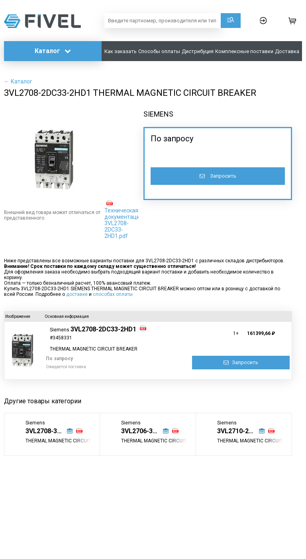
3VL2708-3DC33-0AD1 (49, 431)
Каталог (53, 51)
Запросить (218, 176)
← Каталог (18, 81)
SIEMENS (158, 114)
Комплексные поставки (244, 51)
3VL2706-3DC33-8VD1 (145, 431)
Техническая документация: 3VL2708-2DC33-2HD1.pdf (124, 223)
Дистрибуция (198, 51)
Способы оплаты (159, 51)
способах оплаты (113, 294)
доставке (77, 294)
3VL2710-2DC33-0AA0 (241, 431)
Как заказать (120, 51)
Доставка (287, 51)
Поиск (231, 20)
